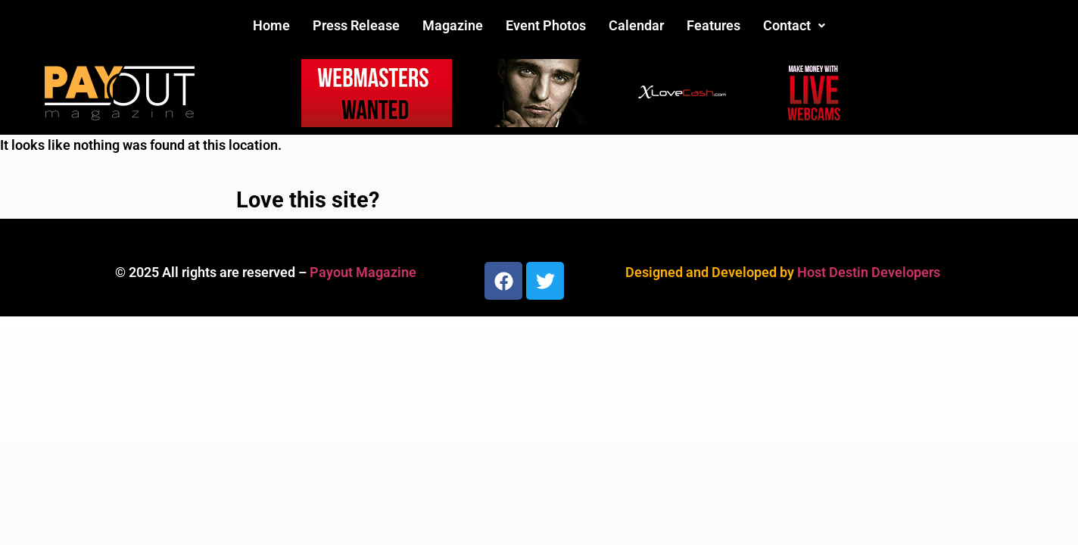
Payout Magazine (363, 272)
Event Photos (546, 25)
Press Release (356, 25)
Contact (794, 25)
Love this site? (307, 200)
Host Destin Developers (868, 272)
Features (713, 25)
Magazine (452, 25)
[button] (794, 26)
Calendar (636, 25)
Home (271, 25)
